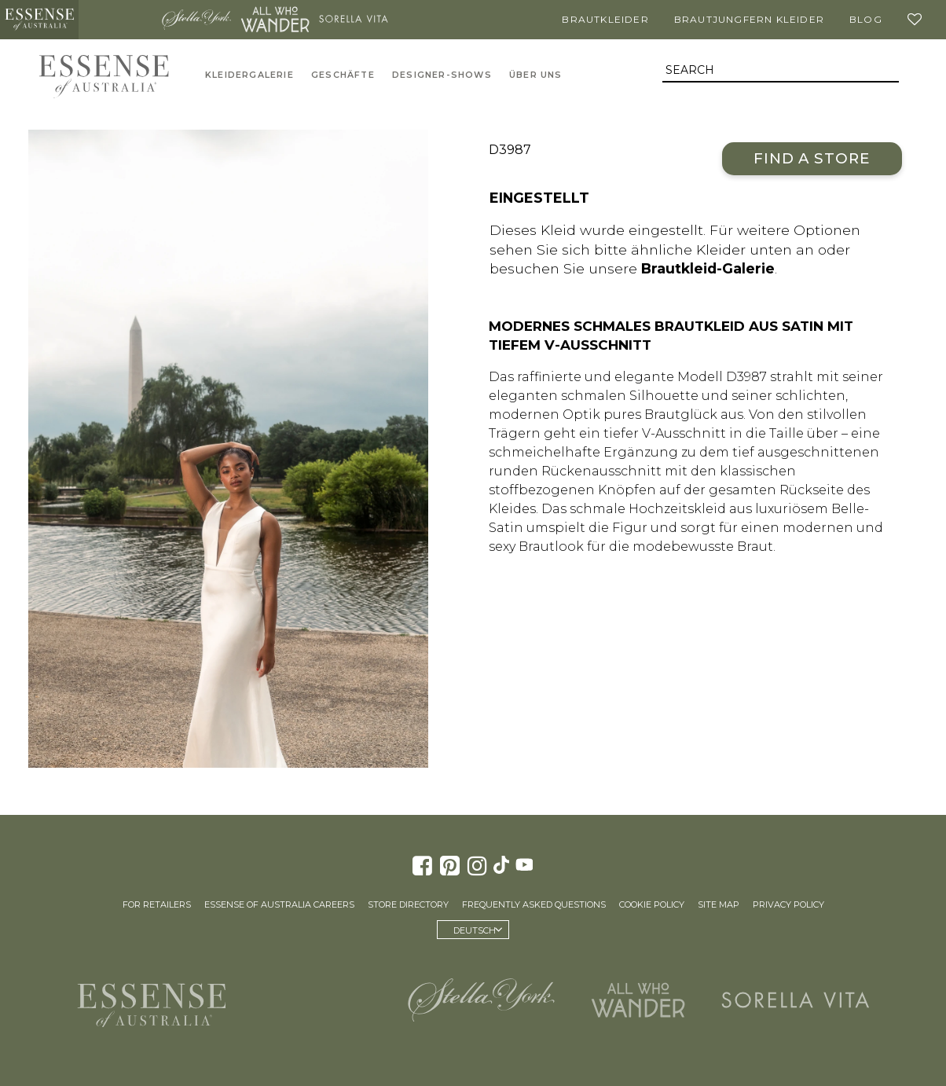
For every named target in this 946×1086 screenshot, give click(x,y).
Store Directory (408, 904)
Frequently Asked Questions (534, 904)
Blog (865, 19)
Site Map (718, 904)
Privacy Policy (788, 904)
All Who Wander (275, 19)
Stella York (196, 19)
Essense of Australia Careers (279, 904)
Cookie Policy (651, 904)
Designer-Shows (442, 75)
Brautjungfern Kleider (749, 19)
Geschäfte (343, 75)
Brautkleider (605, 19)
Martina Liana (118, 19)
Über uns (536, 75)
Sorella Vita (353, 19)
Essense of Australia (39, 19)
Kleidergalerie (249, 75)
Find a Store (812, 158)
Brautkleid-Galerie (708, 268)
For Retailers (157, 904)
